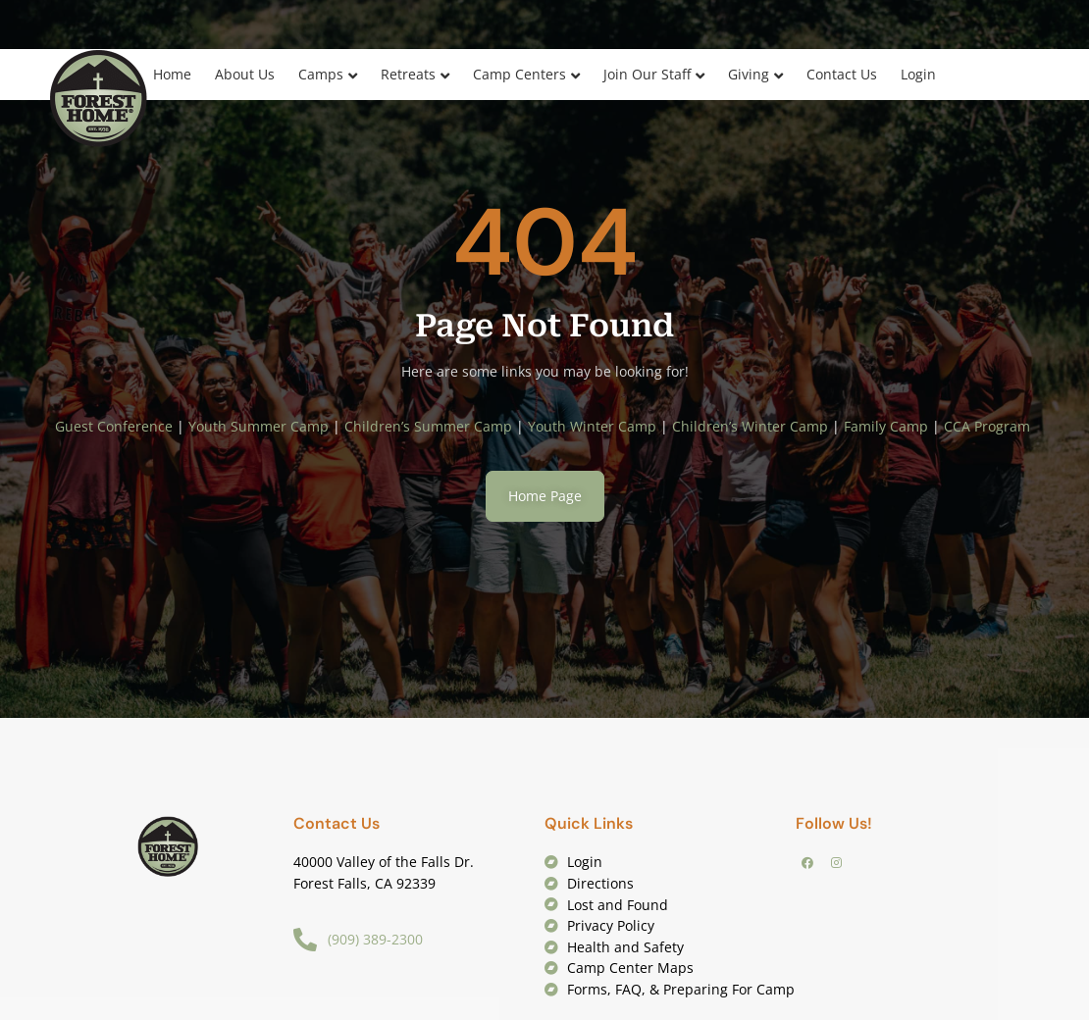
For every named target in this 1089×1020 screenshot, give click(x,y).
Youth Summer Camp (258, 426)
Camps (320, 74)
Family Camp (886, 426)
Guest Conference (114, 426)
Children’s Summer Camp (428, 426)
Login (918, 74)
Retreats (408, 74)
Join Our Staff (647, 74)
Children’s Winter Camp (750, 426)
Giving (748, 74)
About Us (245, 74)
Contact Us (841, 74)
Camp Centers (519, 74)
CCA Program (989, 426)
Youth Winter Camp (592, 426)
